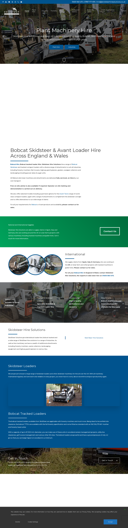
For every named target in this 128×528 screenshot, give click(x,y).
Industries (71, 47)
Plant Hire (56, 47)
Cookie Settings (33, 522)
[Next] (125, 32)
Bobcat (34, 204)
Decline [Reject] (17, 522)
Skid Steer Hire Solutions (94, 338)
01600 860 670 (77, 2)
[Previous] (2, 32)
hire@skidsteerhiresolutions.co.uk (111, 2)
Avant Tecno (64, 194)
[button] (110, 231)
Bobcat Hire (78, 273)
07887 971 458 (89, 2)
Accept (110, 522)
